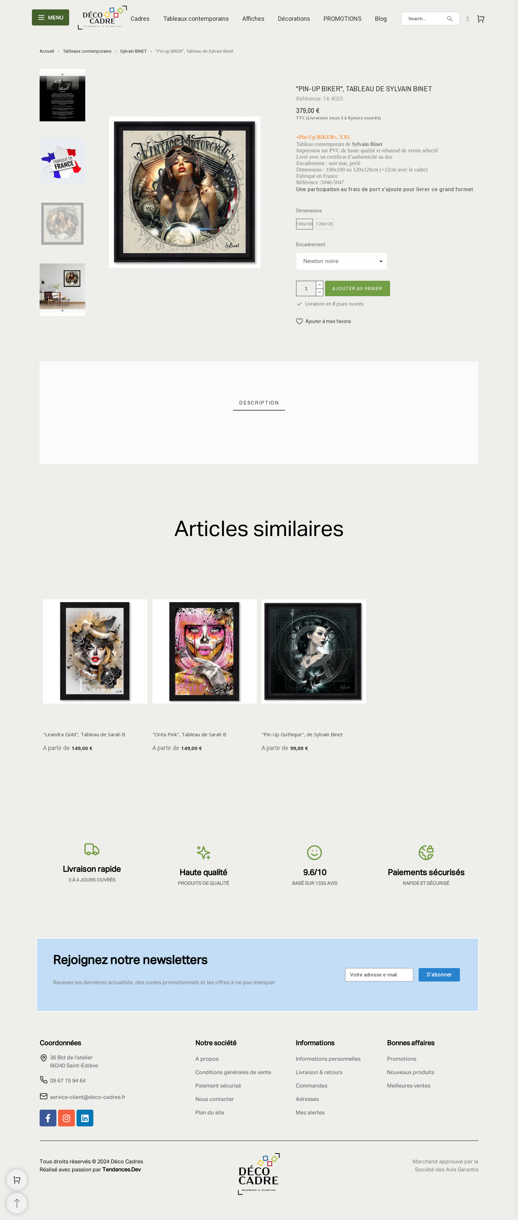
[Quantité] (306, 288)
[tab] (259, 403)
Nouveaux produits (410, 1072)
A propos (207, 1059)
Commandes (311, 1086)
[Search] (430, 18)
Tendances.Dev (121, 1170)
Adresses (307, 1099)
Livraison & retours (319, 1072)
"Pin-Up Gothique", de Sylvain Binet (302, 734)
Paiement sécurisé (218, 1086)
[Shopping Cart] (17, 1180)
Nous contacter (214, 1099)
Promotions (401, 1059)
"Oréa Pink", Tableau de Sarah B (189, 734)
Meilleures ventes (408, 1086)
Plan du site (209, 1113)
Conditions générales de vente (233, 1072)
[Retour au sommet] (17, 1203)
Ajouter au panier (357, 288)
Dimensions (309, 210)
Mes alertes (310, 1113)
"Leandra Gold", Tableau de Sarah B (84, 734)
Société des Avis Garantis (446, 1170)
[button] (323, 321)
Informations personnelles (328, 1059)
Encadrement (310, 244)
